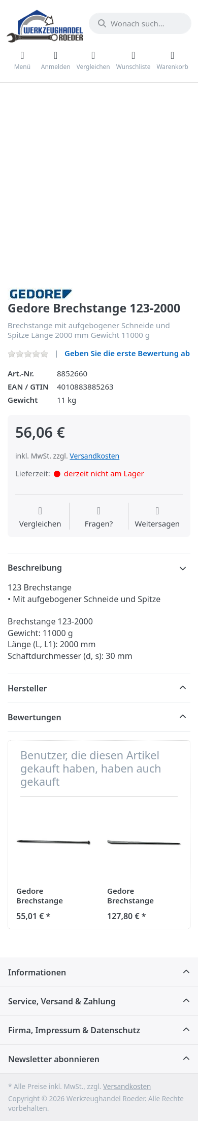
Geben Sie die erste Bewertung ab (127, 353)
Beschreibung (35, 567)
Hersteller (27, 688)
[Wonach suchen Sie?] (140, 23)
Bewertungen (34, 717)
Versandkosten (94, 456)
